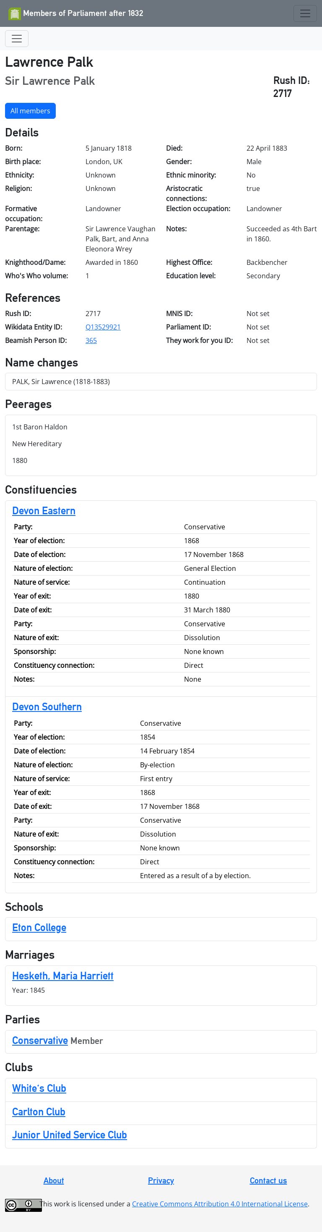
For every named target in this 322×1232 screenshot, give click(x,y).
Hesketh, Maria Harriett (63, 975)
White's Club (39, 1088)
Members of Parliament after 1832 (75, 14)
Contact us (268, 1180)
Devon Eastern (43, 510)
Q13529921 (103, 327)
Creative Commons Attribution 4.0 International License (220, 1203)
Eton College (39, 927)
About (54, 1180)
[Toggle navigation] (305, 13)
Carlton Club (38, 1111)
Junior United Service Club (69, 1134)
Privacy (161, 1180)
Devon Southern (47, 706)
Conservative (40, 1040)
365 (91, 340)
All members (30, 110)
